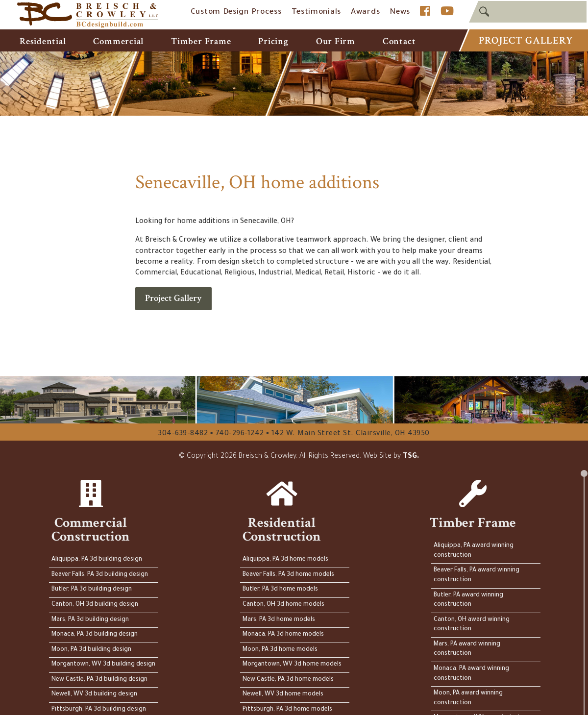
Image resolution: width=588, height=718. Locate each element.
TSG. (411, 457)
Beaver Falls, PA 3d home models (288, 574)
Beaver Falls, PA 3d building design (99, 574)
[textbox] (528, 12)
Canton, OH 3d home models (283, 604)
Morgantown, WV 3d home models (292, 664)
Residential (43, 41)
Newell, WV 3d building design (94, 694)
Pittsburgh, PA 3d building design (98, 709)
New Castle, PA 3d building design (99, 679)
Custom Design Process (236, 12)
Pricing (273, 41)
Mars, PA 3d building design (90, 620)
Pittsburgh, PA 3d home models (287, 709)
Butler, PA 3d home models (280, 589)
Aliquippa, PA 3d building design (96, 559)
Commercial (118, 41)
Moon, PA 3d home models (280, 649)
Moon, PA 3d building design (91, 649)
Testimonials (316, 12)
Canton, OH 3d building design (94, 604)
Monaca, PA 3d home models (283, 634)
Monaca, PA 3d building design (94, 634)
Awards (365, 12)
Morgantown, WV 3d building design (103, 664)
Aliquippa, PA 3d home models (285, 559)
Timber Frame (201, 41)
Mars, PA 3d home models (279, 620)
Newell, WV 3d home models (283, 694)
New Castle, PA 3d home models (288, 679)
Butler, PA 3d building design (91, 589)
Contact (399, 41)
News (400, 12)
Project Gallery (525, 40)
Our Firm (335, 41)
